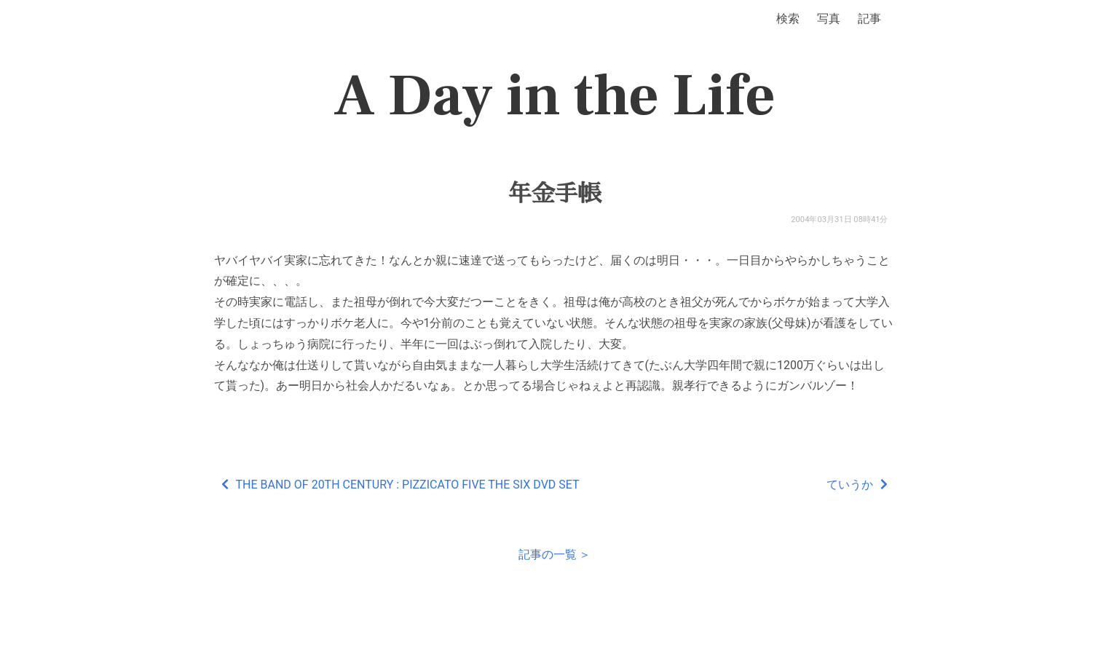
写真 (828, 18)
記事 (869, 18)
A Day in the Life (554, 96)
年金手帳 (554, 193)
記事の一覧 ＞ (554, 554)
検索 (788, 18)
